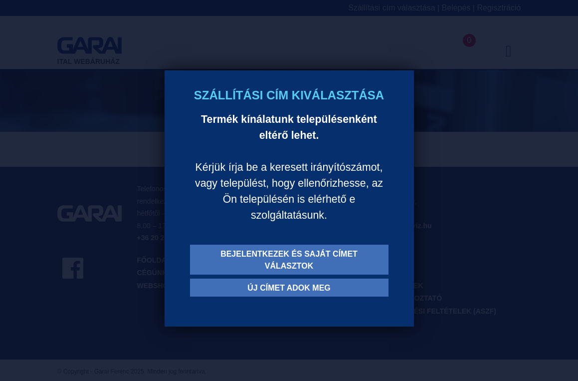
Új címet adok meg (289, 288)
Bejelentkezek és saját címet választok (289, 260)
